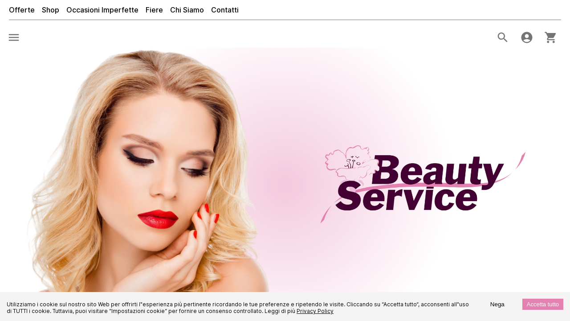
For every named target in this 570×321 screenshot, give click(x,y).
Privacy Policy (315, 311)
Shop (50, 9)
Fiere (154, 9)
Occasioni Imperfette (102, 9)
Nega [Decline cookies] (497, 304)
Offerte (22, 9)
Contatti (225, 9)
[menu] (14, 37)
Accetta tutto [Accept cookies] (543, 304)
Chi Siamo (187, 9)
